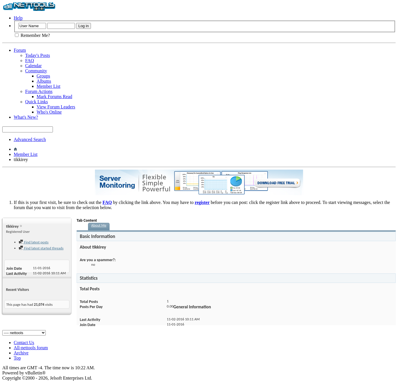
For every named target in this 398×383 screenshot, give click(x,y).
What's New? (26, 117)
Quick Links (36, 101)
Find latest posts (34, 242)
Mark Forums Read (54, 96)
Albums (44, 81)
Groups (43, 76)
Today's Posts (37, 55)
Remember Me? (32, 35)
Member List (48, 86)
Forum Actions (39, 91)
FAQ (29, 60)
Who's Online (49, 112)
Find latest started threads (41, 248)
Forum (20, 50)
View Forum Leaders (56, 106)
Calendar (33, 65)
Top (17, 358)
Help (18, 17)
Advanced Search (30, 139)
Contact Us (24, 342)
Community (36, 70)
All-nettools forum (31, 347)
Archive (21, 352)
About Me (98, 225)
